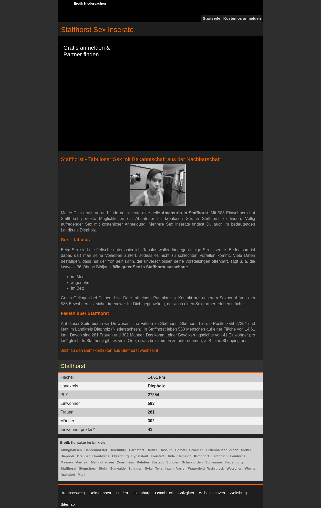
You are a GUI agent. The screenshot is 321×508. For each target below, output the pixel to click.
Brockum (196, 450)
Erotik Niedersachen (90, 3)
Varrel (180, 468)
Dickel (246, 450)
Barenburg (118, 450)
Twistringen (164, 468)
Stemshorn (87, 468)
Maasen (67, 462)
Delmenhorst (100, 493)
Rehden (143, 462)
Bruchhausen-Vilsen (222, 450)
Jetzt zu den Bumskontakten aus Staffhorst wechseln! (109, 350)
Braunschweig (73, 493)
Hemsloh (184, 456)
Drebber (83, 456)
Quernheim (125, 462)
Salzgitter (186, 493)
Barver (152, 450)
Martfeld (81, 462)
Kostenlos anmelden (242, 18)
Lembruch (220, 456)
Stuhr (103, 468)
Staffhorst (68, 468)
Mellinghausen (102, 462)
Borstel (181, 450)
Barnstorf (136, 450)
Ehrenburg (120, 456)
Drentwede (100, 456)
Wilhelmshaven (212, 493)
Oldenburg (141, 493)
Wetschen (234, 468)
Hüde (171, 456)
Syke (148, 468)
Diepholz (68, 456)
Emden (122, 493)
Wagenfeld (196, 468)
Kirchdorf (201, 456)
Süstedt (157, 462)
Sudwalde (118, 468)
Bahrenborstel (96, 450)
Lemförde (237, 456)
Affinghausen (71, 450)
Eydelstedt (139, 456)
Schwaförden (192, 462)
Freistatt (157, 456)
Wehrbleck (215, 468)
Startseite (211, 18)
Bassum (166, 450)
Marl (81, 475)
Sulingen (135, 468)
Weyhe (250, 468)
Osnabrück (164, 493)
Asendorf (68, 475)
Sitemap (68, 504)
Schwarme (213, 462)
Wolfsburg (238, 493)
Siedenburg (233, 462)
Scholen (172, 462)
